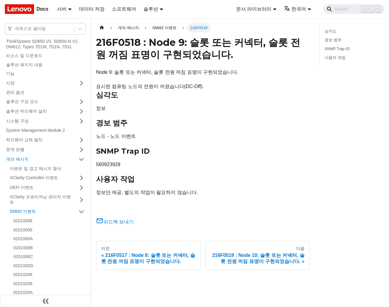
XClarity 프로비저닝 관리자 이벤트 (40, 199)
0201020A (23, 292)
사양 (10, 82)
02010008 (22, 220)
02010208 (22, 274)
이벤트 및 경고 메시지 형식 (35, 168)
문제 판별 (15, 149)
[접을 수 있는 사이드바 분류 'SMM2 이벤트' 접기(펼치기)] (81, 212)
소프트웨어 (124, 9)
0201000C (23, 256)
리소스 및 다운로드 (24, 55)
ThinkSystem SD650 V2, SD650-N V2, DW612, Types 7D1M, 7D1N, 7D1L (42, 44)
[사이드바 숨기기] (45, 301)
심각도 (330, 31)
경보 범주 (333, 40)
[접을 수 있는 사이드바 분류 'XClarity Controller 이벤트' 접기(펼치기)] (81, 178)
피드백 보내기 (115, 221)
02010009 (22, 229)
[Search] (353, 9)
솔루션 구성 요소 (22, 101)
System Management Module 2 (35, 130)
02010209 (22, 283)
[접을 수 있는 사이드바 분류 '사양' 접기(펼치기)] (81, 83)
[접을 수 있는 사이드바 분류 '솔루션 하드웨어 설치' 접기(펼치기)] (81, 111)
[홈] (102, 27)
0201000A (23, 238)
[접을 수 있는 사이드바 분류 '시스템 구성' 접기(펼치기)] (81, 121)
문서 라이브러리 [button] (253, 9)
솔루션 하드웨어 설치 (26, 111)
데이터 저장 (92, 9)
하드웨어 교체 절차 (24, 139)
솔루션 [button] (150, 9)
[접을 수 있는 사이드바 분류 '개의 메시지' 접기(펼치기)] (81, 159)
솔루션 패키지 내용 (24, 64)
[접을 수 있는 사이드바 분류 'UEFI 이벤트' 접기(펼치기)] (81, 188)
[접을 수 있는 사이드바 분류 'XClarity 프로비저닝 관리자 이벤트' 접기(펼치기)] (81, 200)
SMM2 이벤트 (23, 211)
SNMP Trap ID (337, 48)
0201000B (23, 247)
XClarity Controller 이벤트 (34, 177)
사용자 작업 (335, 57)
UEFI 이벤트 (21, 187)
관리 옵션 (15, 92)
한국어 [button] (295, 9)
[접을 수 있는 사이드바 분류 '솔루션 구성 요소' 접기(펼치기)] (81, 102)
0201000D (23, 265)
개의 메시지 (17, 159)
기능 (10, 73)
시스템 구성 (17, 120)
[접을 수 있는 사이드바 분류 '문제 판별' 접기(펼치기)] (81, 150)
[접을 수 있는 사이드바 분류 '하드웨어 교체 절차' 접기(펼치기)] (81, 140)
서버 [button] (62, 9)
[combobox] (15, 28)
